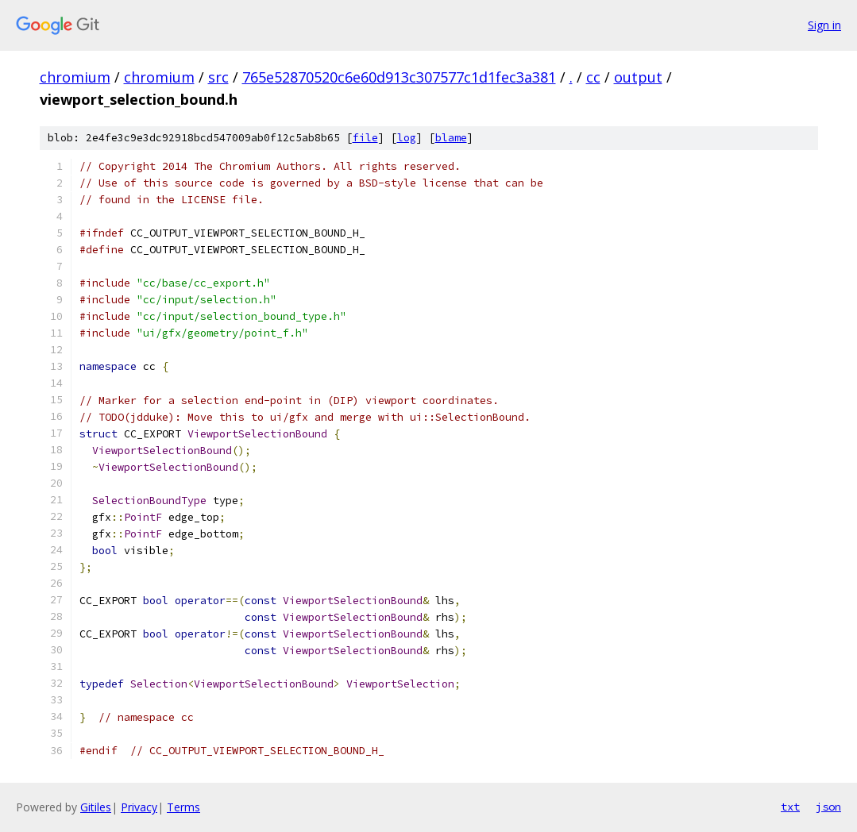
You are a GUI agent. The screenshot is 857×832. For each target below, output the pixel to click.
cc (593, 77)
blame (451, 137)
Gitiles (95, 807)
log (406, 137)
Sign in (824, 25)
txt (790, 806)
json (828, 806)
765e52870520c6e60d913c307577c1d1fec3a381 (399, 77)
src (218, 77)
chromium (75, 77)
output (638, 77)
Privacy (139, 807)
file (365, 137)
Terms (183, 807)
